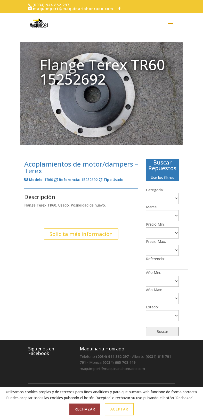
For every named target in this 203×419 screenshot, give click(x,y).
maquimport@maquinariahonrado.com (112, 368)
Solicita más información (81, 234)
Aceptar (119, 409)
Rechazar (85, 409)
